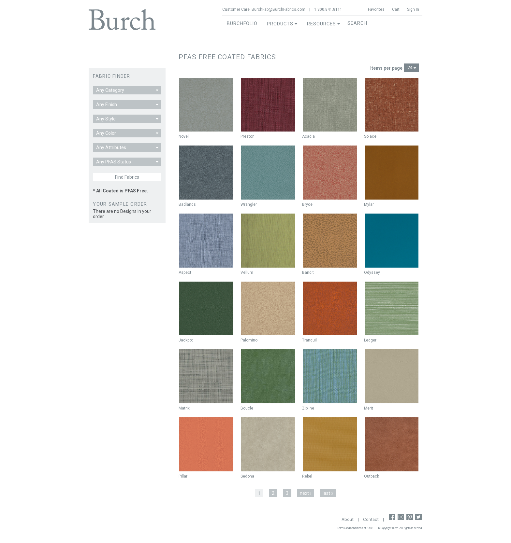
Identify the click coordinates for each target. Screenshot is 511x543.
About (348, 519)
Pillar (183, 476)
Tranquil (309, 340)
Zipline (308, 408)
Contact (371, 519)
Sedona (247, 476)
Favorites (376, 9)
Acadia (308, 136)
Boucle (247, 408)
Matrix (184, 408)
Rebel (307, 476)
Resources (321, 24)
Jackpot (186, 340)
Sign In (413, 9)
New (186, 84)
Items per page (386, 68)
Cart (396, 9)
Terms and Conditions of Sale (355, 528)
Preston (248, 136)
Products (280, 24)
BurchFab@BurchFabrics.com (278, 9)
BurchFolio (242, 23)
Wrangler (249, 204)
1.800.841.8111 (328, 9)
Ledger (370, 340)
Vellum (247, 272)
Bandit (308, 272)
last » (328, 493)
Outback (371, 476)
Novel (184, 136)
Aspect (185, 272)
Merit (368, 408)
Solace (370, 136)
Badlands (187, 204)
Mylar (369, 204)
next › (305, 493)
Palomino (249, 340)
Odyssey (372, 272)
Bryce (307, 204)
